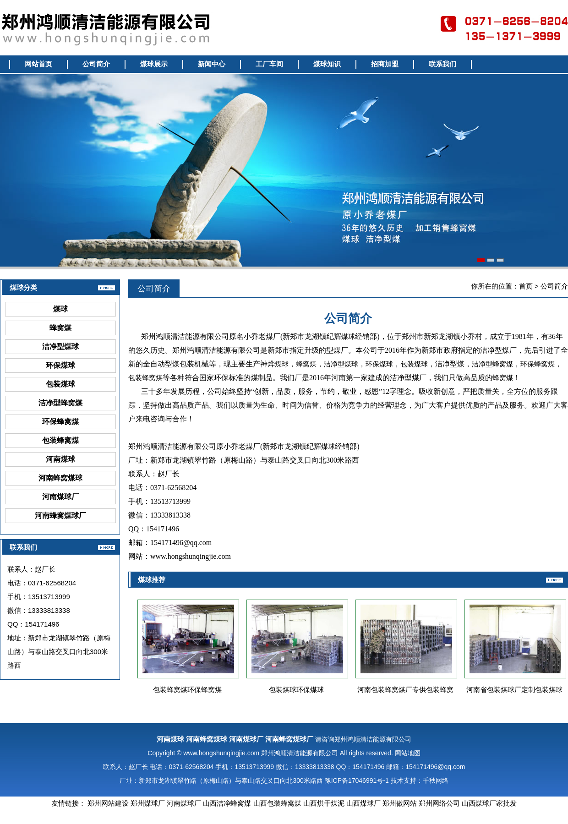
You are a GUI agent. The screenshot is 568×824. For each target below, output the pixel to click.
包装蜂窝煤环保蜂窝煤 (187, 689)
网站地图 (408, 753)
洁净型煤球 (60, 346)
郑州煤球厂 (148, 803)
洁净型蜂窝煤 (60, 403)
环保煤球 (60, 365)
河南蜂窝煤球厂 (60, 515)
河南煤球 (60, 459)
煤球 (60, 309)
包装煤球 (60, 384)
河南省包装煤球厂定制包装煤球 (514, 689)
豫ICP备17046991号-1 (357, 780)
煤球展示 (154, 64)
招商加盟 (385, 64)
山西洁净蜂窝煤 (227, 803)
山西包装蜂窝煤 (277, 803)
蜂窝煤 (60, 328)
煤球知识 (327, 64)
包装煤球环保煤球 (296, 689)
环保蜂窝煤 (60, 422)
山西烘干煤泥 (323, 803)
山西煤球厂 (363, 803)
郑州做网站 (399, 803)
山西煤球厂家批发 (489, 803)
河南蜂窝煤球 (60, 478)
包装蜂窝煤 (60, 440)
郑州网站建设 (108, 803)
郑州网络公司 (439, 803)
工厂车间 (269, 64)
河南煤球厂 (60, 497)
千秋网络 (435, 780)
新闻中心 (211, 64)
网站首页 (38, 64)
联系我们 (442, 64)
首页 (526, 286)
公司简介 (96, 64)
